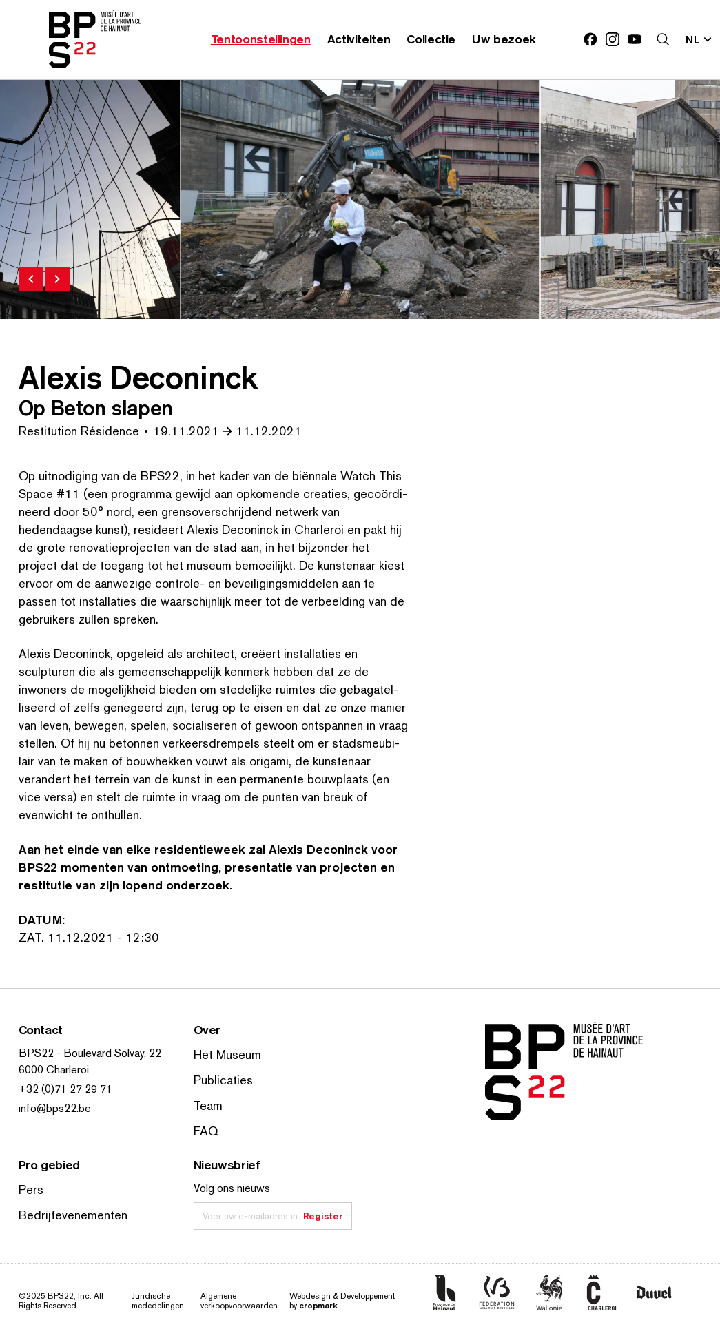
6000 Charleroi (54, 1069)
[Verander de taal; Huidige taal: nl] (699, 39)
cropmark (318, 1305)
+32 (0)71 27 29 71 (65, 1089)
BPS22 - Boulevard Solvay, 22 (90, 1053)
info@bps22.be (55, 1108)
